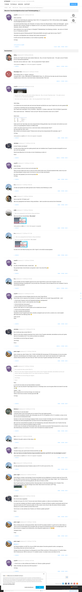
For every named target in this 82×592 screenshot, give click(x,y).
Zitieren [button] (62, 46)
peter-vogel (17, 351)
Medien (20, 4)
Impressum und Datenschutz (9, 584)
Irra (15, 184)
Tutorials (13, 4)
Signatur (17, 46)
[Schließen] (43, 573)
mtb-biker (16, 143)
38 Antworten (73, 17)
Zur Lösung (73, 22)
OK (39, 587)
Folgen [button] (55, 46)
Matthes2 (16, 409)
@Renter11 (16, 544)
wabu (15, 196)
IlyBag (15, 55)
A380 (15, 210)
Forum (7, 4)
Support (27, 4)
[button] (66, 46)
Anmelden (73, 4)
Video (10, 7)
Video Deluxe (15, 7)
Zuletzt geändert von (19, 44)
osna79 (16, 15)
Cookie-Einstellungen (29, 587)
